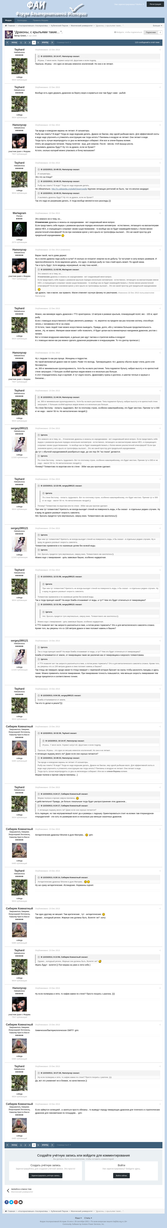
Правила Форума (40, 20)
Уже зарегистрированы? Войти (129, 4)
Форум (8, 20)
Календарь (22, 20)
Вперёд (45, 42)
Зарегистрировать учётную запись (45, 1175)
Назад (14, 42)
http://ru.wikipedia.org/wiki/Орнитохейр (70, 189)
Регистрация (155, 4)
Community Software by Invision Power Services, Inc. (83, 1224)
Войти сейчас (121, 1175)
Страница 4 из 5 (64, 42)
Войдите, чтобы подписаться (129, 32)
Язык (78, 1217)
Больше (157, 26)
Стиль (88, 1217)
